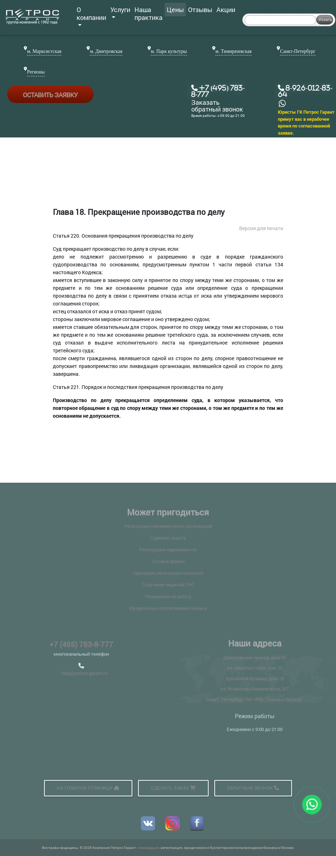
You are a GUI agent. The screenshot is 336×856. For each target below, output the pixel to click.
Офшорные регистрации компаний (168, 573)
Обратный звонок (253, 788)
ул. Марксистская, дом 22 (254, 668)
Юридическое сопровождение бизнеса (168, 608)
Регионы (35, 72)
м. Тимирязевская (233, 51)
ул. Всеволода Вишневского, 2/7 (255, 689)
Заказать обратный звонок (217, 106)
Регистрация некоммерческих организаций (168, 526)
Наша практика (148, 13)
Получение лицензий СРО (168, 584)
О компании (91, 15)
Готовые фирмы (168, 561)
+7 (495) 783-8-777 (81, 644)
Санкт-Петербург (297, 51)
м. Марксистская (44, 51)
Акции (225, 9)
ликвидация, (149, 847)
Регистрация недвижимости (168, 549)
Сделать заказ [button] (173, 788)
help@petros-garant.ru (84, 673)
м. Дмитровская (106, 51)
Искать (325, 19)
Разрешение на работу (168, 596)
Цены (175, 9)
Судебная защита (168, 538)
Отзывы (200, 9)
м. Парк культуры (169, 51)
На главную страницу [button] (88, 788)
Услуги (120, 11)
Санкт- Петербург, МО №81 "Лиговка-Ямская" (254, 699)
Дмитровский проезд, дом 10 (254, 657)
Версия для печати (261, 228)
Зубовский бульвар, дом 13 (254, 678)
